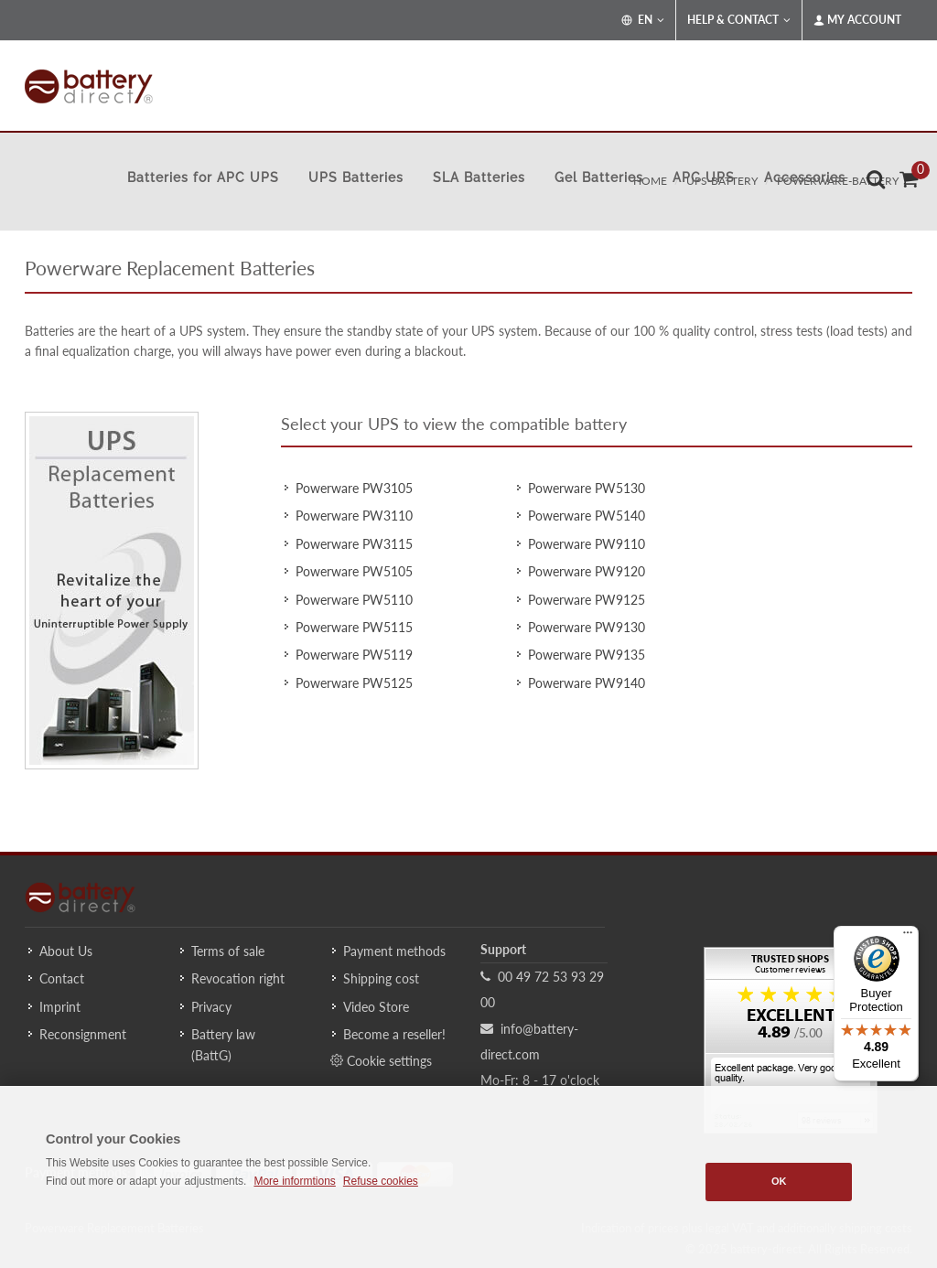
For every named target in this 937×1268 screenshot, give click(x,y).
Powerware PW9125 (586, 599)
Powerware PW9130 (586, 627)
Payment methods (394, 951)
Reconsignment (82, 1034)
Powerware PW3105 (354, 488)
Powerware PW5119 (354, 654)
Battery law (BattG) (223, 1044)
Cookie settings (381, 1060)
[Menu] (908, 937)
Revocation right (238, 978)
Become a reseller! (394, 1034)
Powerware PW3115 (354, 544)
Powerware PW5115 (354, 627)
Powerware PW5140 (586, 515)
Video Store (376, 1007)
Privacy (211, 1007)
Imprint (60, 1007)
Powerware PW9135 (586, 654)
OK (779, 1181)
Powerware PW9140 (586, 683)
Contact (61, 978)
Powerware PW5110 (354, 599)
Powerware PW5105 (354, 571)
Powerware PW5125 (354, 683)
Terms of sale (227, 951)
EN (642, 20)
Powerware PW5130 (586, 488)
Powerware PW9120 (586, 571)
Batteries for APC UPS (203, 177)
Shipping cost (381, 978)
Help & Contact (739, 20)
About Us (65, 951)
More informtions (294, 1181)
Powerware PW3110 (354, 515)
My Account (857, 20)
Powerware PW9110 (586, 544)
